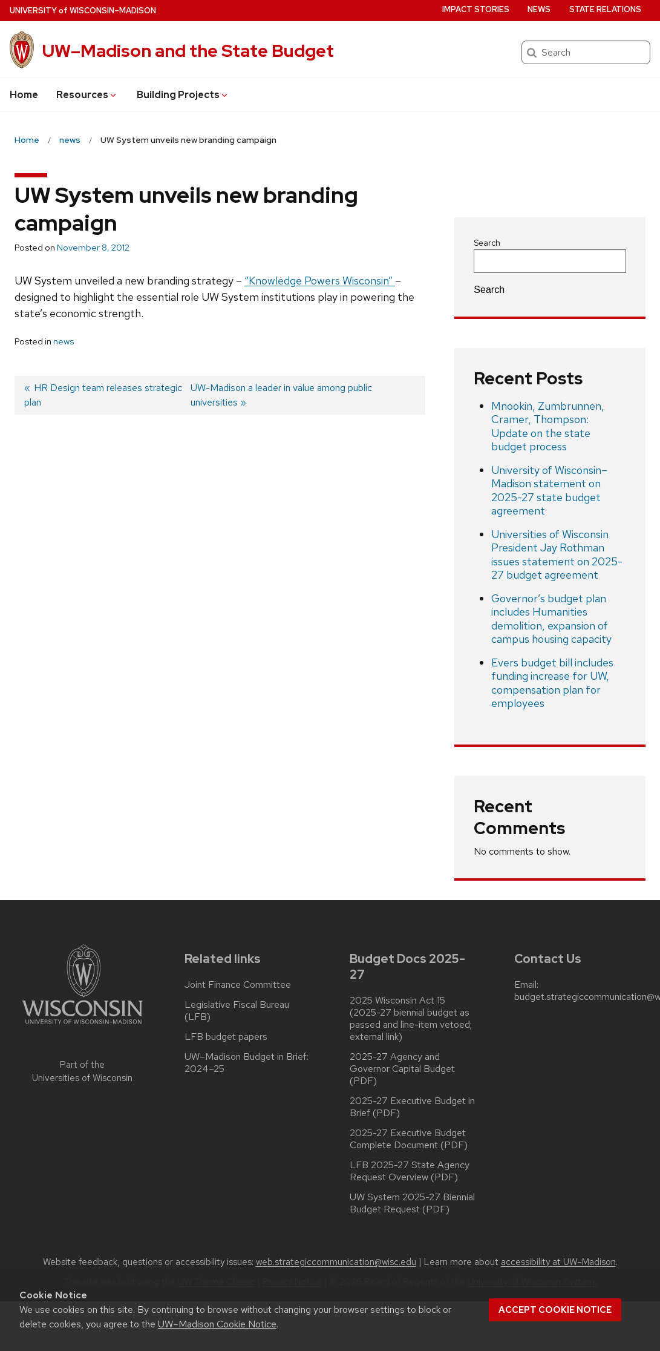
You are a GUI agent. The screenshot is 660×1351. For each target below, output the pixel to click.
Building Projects (183, 94)
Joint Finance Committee (238, 985)
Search (487, 242)
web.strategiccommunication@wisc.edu (336, 1262)
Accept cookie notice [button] (555, 1310)
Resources (87, 94)
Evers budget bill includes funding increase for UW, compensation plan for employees (552, 683)
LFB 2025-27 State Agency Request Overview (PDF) (409, 1171)
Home (24, 94)
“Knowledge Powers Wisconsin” (319, 281)
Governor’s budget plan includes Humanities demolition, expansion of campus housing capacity (551, 618)
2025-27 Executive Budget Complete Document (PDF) (409, 1139)
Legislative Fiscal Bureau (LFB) (237, 1011)
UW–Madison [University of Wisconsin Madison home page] (83, 10)
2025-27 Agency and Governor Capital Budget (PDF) (402, 1069)
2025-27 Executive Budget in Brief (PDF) (412, 1107)
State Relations (605, 9)
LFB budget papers (226, 1037)
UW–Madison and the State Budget (188, 50)
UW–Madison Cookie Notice (217, 1324)
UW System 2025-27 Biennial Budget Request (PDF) (412, 1203)
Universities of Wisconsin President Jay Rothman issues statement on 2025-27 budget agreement (556, 554)
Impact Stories (475, 9)
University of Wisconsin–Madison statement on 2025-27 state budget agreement (549, 490)
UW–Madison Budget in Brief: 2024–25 (247, 1063)
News (539, 9)
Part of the (82, 1072)
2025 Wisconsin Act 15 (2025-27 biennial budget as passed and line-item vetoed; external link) (411, 1018)
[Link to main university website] (82, 1026)
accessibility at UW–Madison (558, 1262)
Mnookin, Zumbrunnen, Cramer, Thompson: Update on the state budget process (547, 426)
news (63, 341)
